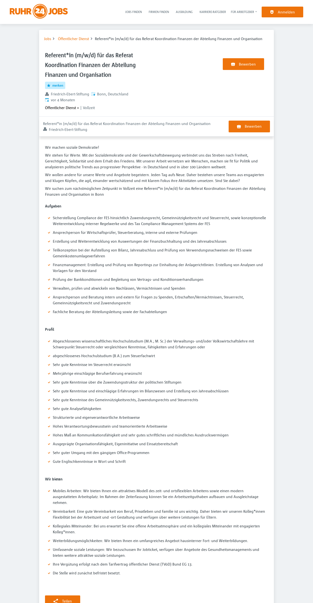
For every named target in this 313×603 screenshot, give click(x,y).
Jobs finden (133, 12)
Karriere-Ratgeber (213, 12)
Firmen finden (159, 12)
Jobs (47, 38)
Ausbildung (184, 12)
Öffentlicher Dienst (73, 38)
